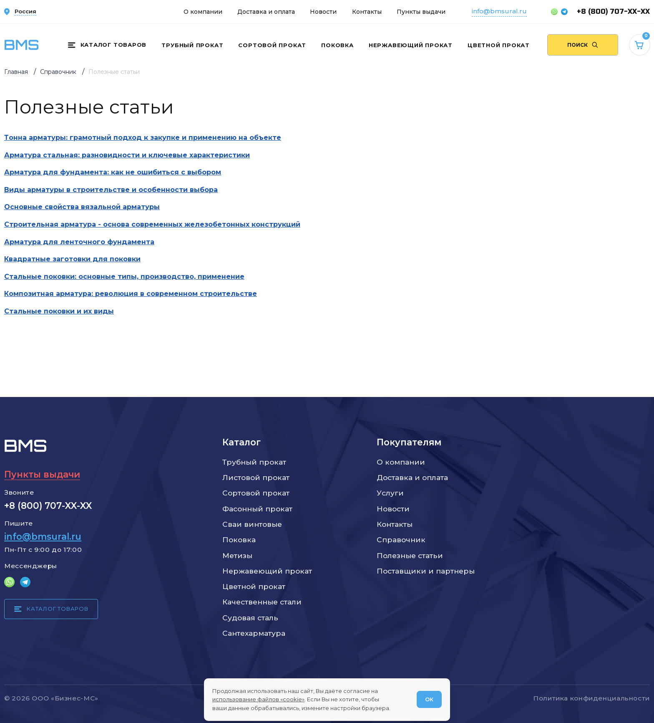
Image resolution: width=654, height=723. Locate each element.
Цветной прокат (499, 45)
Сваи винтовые (252, 524)
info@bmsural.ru (499, 11)
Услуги (390, 492)
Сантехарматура (253, 633)
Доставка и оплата (266, 11)
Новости (323, 11)
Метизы (237, 555)
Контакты (367, 11)
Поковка (337, 45)
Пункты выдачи (421, 11)
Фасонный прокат (257, 508)
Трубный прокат (192, 45)
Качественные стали (262, 601)
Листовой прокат (255, 477)
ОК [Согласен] (429, 699)
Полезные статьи (410, 555)
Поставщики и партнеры (426, 570)
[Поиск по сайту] (583, 45)
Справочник (401, 539)
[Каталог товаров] (107, 45)
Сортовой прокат (272, 45)
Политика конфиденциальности (591, 698)
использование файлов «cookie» (258, 699)
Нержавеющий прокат (411, 45)
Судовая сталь (250, 617)
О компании (203, 11)
